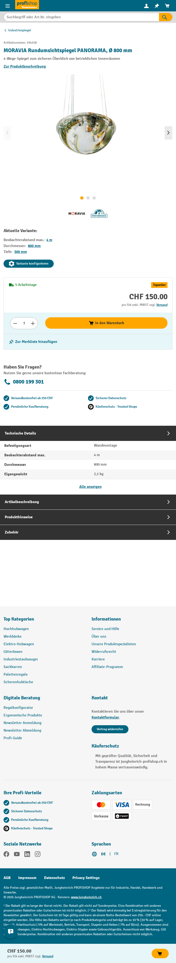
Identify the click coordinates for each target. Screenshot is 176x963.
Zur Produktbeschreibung (25, 66)
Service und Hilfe (105, 629)
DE (103, 854)
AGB (7, 877)
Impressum (27, 877)
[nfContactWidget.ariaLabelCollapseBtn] (11, 931)
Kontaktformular (105, 717)
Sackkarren (13, 667)
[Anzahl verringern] (15, 323)
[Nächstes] (168, 133)
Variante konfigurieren (28, 263)
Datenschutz (54, 877)
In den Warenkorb (106, 323)
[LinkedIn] (27, 855)
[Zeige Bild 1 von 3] (82, 198)
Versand (161, 305)
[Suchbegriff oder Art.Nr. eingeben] (81, 17)
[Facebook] (6, 855)
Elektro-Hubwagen (19, 644)
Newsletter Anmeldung (22, 723)
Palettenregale (16, 674)
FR (116, 854)
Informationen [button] (106, 619)
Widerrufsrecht (104, 652)
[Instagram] (37, 855)
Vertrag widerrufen (110, 729)
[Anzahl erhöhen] (33, 323)
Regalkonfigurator (18, 708)
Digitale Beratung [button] (22, 698)
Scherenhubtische (18, 682)
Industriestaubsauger (21, 659)
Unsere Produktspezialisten (114, 644)
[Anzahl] (24, 323)
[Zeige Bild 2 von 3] (88, 198)
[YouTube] (17, 855)
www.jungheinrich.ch (86, 897)
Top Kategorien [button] (19, 619)
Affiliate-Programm (107, 667)
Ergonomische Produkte (23, 715)
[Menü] (7, 5)
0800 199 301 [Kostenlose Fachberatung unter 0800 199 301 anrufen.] (24, 382)
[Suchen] (165, 17)
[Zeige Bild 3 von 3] (94, 198)
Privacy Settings (86, 877)
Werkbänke (13, 636)
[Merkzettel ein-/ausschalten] (33, 342)
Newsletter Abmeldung (22, 730)
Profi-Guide (13, 738)
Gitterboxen (13, 652)
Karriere (98, 659)
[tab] (88, 460)
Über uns (99, 636)
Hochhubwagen (16, 629)
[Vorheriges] (7, 133)
